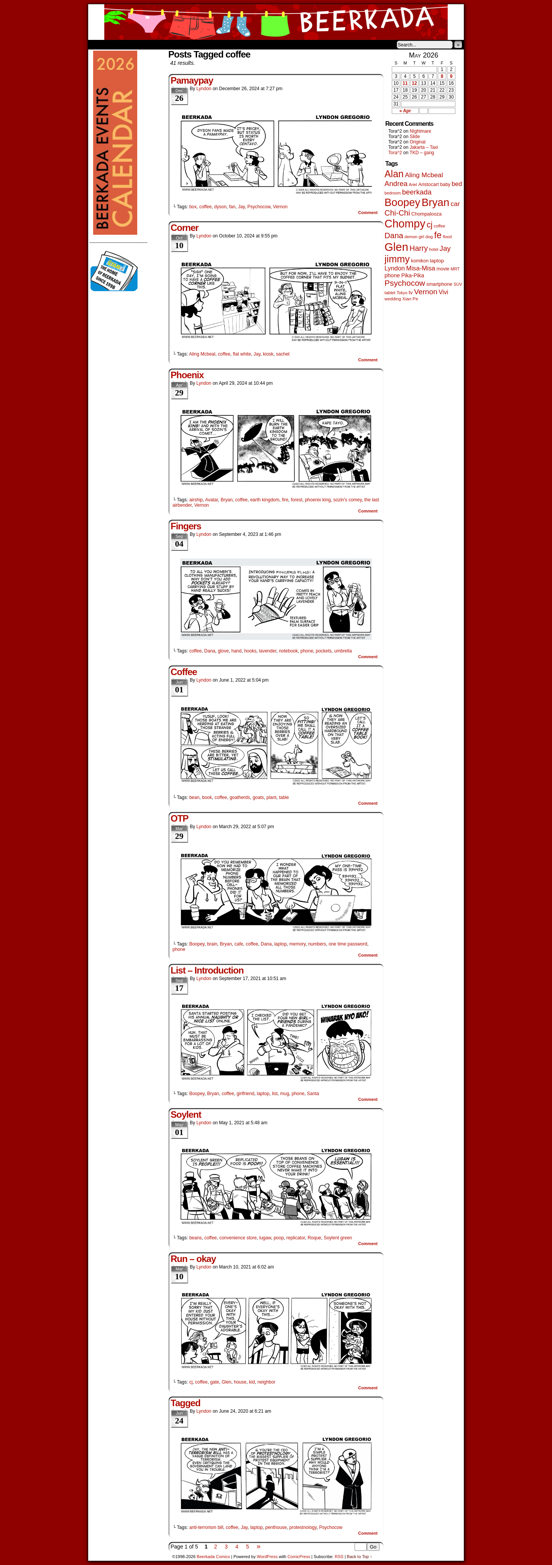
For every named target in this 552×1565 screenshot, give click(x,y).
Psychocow (258, 206)
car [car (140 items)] (455, 204)
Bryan (227, 499)
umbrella (343, 651)
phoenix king (317, 499)
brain (212, 944)
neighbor (267, 1382)
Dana (209, 651)
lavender (267, 651)
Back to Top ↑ (359, 1556)
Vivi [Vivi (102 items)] (443, 292)
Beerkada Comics (276, 22)
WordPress (267, 1556)
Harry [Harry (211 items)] (418, 248)
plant (271, 797)
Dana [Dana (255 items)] (393, 235)
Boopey (197, 944)
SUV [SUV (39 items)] (457, 284)
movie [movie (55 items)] (443, 269)
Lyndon (203, 88)
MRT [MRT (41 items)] (455, 269)
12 (414, 83)
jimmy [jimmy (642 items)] (397, 259)
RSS (339, 1556)
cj (191, 1382)
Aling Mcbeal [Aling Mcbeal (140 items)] (424, 175)
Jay (241, 206)
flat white (242, 354)
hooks (250, 651)
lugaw (265, 1237)
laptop (280, 944)
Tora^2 (395, 152)
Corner (185, 227)
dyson (220, 206)
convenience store (237, 1237)
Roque (314, 1237)
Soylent (186, 1114)
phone (307, 651)
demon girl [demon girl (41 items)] (414, 236)
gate (214, 1382)
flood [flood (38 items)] (447, 236)
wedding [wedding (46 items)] (392, 298)
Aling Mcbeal (202, 354)
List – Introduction (207, 970)
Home (99, 44)
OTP (179, 818)
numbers (317, 944)
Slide (415, 136)
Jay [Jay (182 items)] (445, 248)
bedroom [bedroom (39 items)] (392, 193)
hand (237, 651)
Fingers (186, 526)
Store (145, 44)
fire (285, 499)
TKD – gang (421, 152)
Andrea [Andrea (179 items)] (395, 184)
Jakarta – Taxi (424, 147)
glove (223, 651)
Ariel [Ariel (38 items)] (413, 184)
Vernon (280, 206)
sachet (282, 354)
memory (297, 944)
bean (194, 797)
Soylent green (338, 1237)
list (275, 1093)
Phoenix (187, 375)
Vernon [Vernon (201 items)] (425, 292)
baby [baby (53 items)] (445, 184)
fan (232, 206)
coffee (205, 206)
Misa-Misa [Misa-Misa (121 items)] (420, 268)
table (284, 797)
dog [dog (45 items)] (429, 236)
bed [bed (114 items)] (457, 183)
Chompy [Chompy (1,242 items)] (405, 223)
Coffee (184, 672)
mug (284, 1093)
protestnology (303, 1527)
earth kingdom (264, 499)
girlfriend (245, 1093)
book (207, 797)
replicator (295, 1237)
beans (195, 1237)
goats (258, 797)
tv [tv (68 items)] (411, 292)
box (193, 206)
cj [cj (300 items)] (429, 224)
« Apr (405, 111)
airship (196, 499)
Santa (313, 1093)
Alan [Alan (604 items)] (394, 173)
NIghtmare (420, 131)
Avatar (211, 499)
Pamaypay (192, 80)
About (121, 44)
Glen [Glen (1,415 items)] (396, 247)
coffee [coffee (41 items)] (439, 226)
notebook (288, 651)
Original (418, 142)
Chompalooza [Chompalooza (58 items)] (426, 214)
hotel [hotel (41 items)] (433, 249)
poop (279, 1237)
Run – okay (193, 1259)
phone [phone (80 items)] (392, 275)
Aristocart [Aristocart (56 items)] (428, 184)
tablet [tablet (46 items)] (389, 292)
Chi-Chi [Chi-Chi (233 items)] (397, 213)
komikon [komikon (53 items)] (420, 261)
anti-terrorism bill (206, 1527)
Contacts (174, 44)
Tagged (185, 1403)
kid (252, 1382)
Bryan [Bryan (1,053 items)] (436, 202)
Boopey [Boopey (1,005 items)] (402, 202)
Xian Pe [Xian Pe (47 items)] (410, 298)
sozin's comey (348, 499)
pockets (324, 651)
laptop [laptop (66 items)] (437, 261)
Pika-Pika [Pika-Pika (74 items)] (412, 275)
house (240, 1382)
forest (296, 499)
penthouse (276, 1527)
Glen (226, 1382)
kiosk (268, 354)
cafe (239, 944)
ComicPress (299, 1556)
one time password (348, 944)
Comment (368, 212)
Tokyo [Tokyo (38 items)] (402, 292)
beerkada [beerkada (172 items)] (417, 192)
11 (404, 83)
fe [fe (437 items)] (438, 235)
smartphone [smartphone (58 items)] (439, 284)
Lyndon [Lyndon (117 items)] (394, 268)
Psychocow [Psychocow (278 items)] (404, 282)
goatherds (240, 797)
